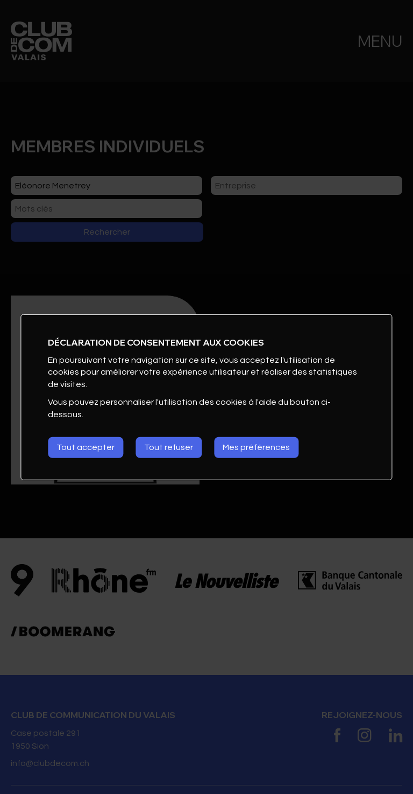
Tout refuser (168, 447)
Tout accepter (85, 447)
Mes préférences (256, 447)
